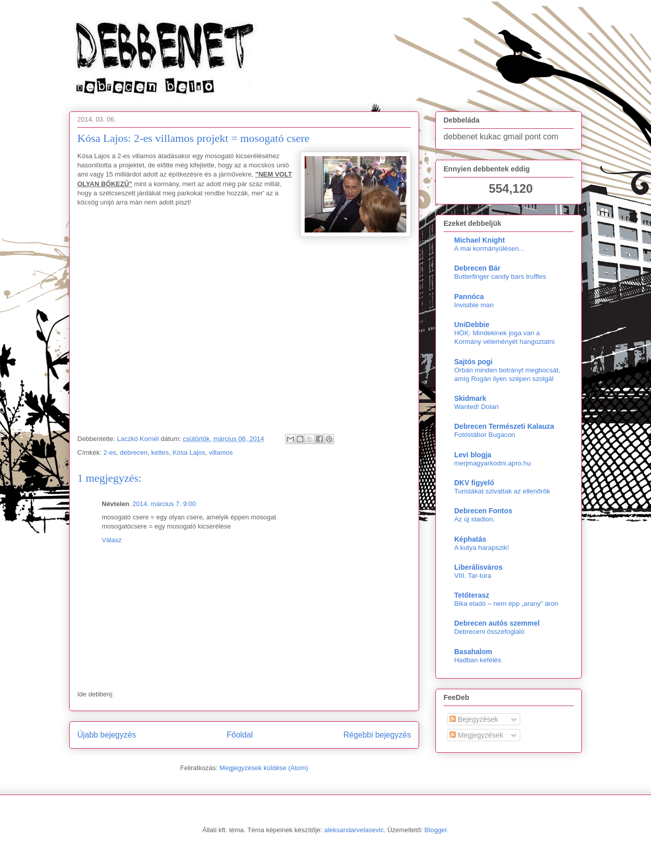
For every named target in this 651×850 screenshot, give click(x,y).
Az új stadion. (474, 519)
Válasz (112, 540)
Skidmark (470, 398)
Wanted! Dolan (476, 407)
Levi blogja (472, 455)
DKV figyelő (474, 483)
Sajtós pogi (473, 362)
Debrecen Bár (477, 268)
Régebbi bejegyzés (377, 734)
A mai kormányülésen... (489, 248)
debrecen (133, 452)
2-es (109, 452)
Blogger (436, 830)
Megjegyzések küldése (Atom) (264, 768)
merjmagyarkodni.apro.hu (492, 463)
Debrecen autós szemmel (497, 623)
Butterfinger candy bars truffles (500, 276)
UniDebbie (471, 324)
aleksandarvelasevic (353, 830)
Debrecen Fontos (483, 511)
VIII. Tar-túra (472, 575)
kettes (160, 452)
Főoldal (240, 734)
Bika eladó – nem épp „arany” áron (506, 603)
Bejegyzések (474, 719)
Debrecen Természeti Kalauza (504, 426)
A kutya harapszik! (481, 547)
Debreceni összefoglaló (489, 631)
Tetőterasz (471, 595)
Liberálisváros (478, 567)
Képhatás (470, 539)
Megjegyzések (476, 735)
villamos (221, 452)
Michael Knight (479, 240)
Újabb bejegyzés (106, 734)
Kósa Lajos (188, 452)
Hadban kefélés (477, 660)
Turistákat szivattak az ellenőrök (502, 491)
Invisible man (474, 305)
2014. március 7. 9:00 (164, 504)
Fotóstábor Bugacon (484, 434)
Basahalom (473, 652)
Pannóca (469, 296)
